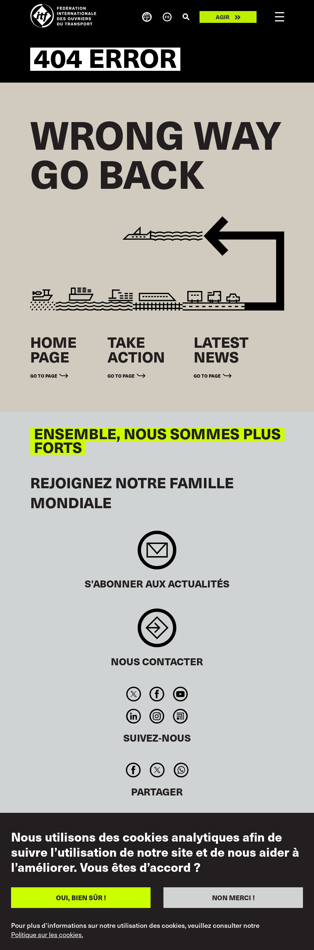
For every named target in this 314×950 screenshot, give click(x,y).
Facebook (157, 694)
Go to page (43, 375)
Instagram (157, 716)
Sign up (157, 554)
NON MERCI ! (233, 897)
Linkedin (134, 716)
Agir (222, 17)
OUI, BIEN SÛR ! (81, 897)
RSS (180, 716)
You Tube (180, 694)
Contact (157, 632)
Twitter (134, 694)
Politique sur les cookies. (47, 934)
